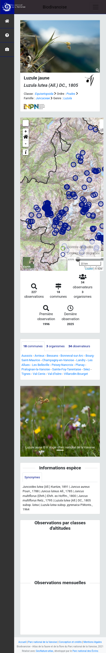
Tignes (25, 374)
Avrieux (39, 355)
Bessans (52, 355)
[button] (26, 138)
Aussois (26, 355)
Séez (86, 369)
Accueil (22, 642)
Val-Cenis (39, 374)
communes (33, 346)
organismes (55, 346)
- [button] (25, 144)
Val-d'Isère (55, 374)
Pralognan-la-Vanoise (35, 369)
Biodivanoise (55, 6)
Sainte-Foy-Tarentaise (66, 369)
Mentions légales (92, 642)
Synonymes (32, 477)
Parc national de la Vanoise (42, 642)
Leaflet (89, 268)
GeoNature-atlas (44, 651)
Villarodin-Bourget (76, 374)
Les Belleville (40, 365)
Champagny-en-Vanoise (58, 360)
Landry (81, 360)
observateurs (79, 346)
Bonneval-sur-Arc (72, 355)
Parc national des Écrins (85, 651)
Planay (80, 365)
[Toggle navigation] (95, 7)
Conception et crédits (70, 642)
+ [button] (25, 131)
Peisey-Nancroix (62, 365)
